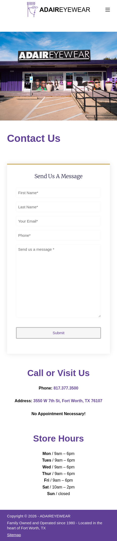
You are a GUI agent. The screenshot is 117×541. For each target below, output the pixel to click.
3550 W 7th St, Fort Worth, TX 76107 (68, 401)
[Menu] (107, 9)
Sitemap (14, 535)
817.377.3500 (65, 388)
